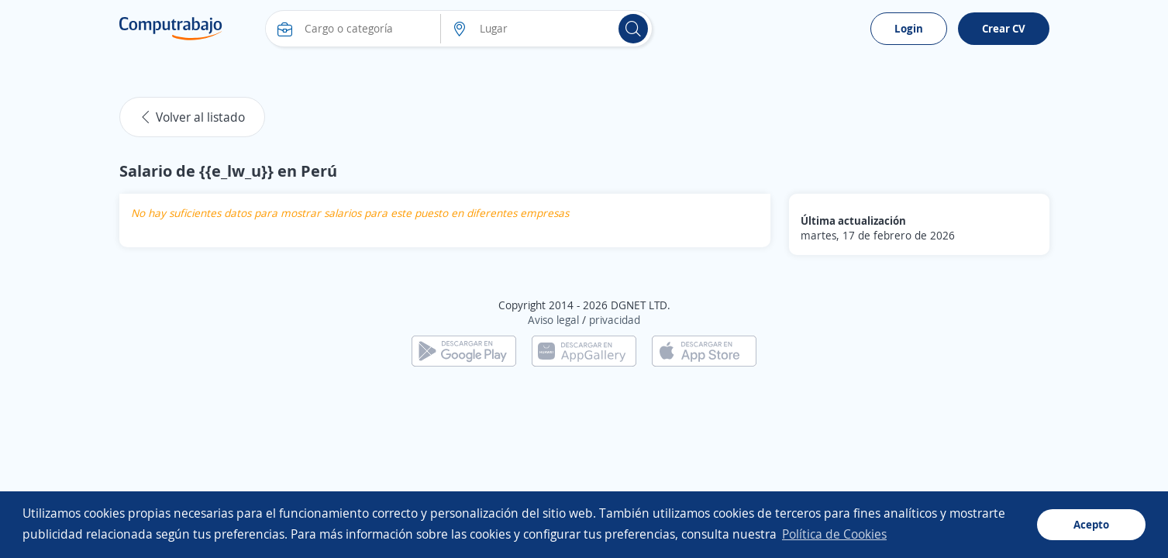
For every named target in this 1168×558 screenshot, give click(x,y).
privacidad (614, 319)
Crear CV (1003, 28)
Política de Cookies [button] (834, 533)
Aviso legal (553, 319)
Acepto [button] (1091, 524)
